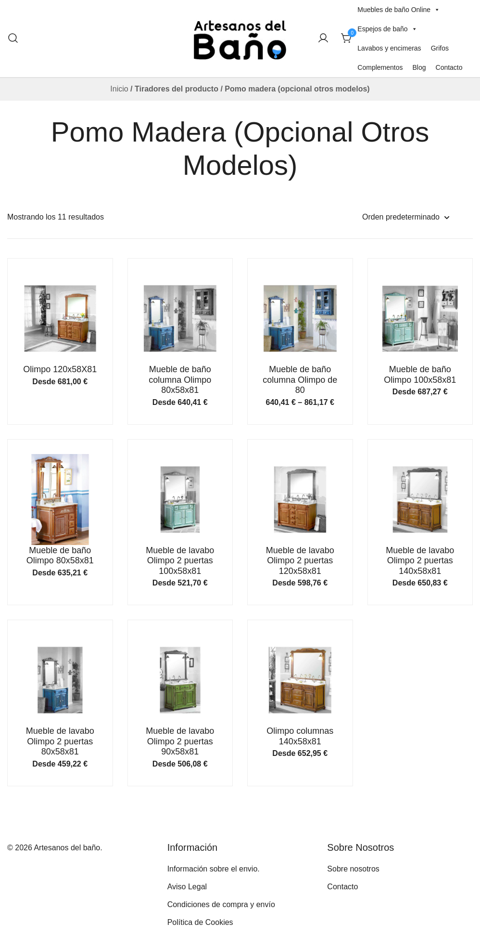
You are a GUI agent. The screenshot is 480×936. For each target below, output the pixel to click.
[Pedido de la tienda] (405, 217)
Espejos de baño (387, 29)
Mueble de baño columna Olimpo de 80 (300, 379)
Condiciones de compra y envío (221, 904)
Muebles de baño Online (398, 9)
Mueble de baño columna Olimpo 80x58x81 (180, 379)
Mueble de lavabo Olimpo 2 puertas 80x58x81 (60, 741)
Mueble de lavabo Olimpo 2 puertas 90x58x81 (180, 741)
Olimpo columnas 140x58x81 (299, 736)
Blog (419, 67)
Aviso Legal (187, 887)
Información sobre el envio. (213, 869)
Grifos (440, 48)
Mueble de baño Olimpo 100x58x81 (420, 374)
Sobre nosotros (353, 869)
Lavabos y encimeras (389, 48)
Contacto (449, 67)
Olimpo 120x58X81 (60, 369)
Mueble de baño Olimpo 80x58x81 (60, 556)
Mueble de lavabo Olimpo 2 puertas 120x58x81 (300, 561)
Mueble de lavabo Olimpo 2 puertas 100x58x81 (180, 561)
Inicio (119, 89)
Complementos (380, 67)
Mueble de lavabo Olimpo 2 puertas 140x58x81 (420, 561)
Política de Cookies (200, 922)
